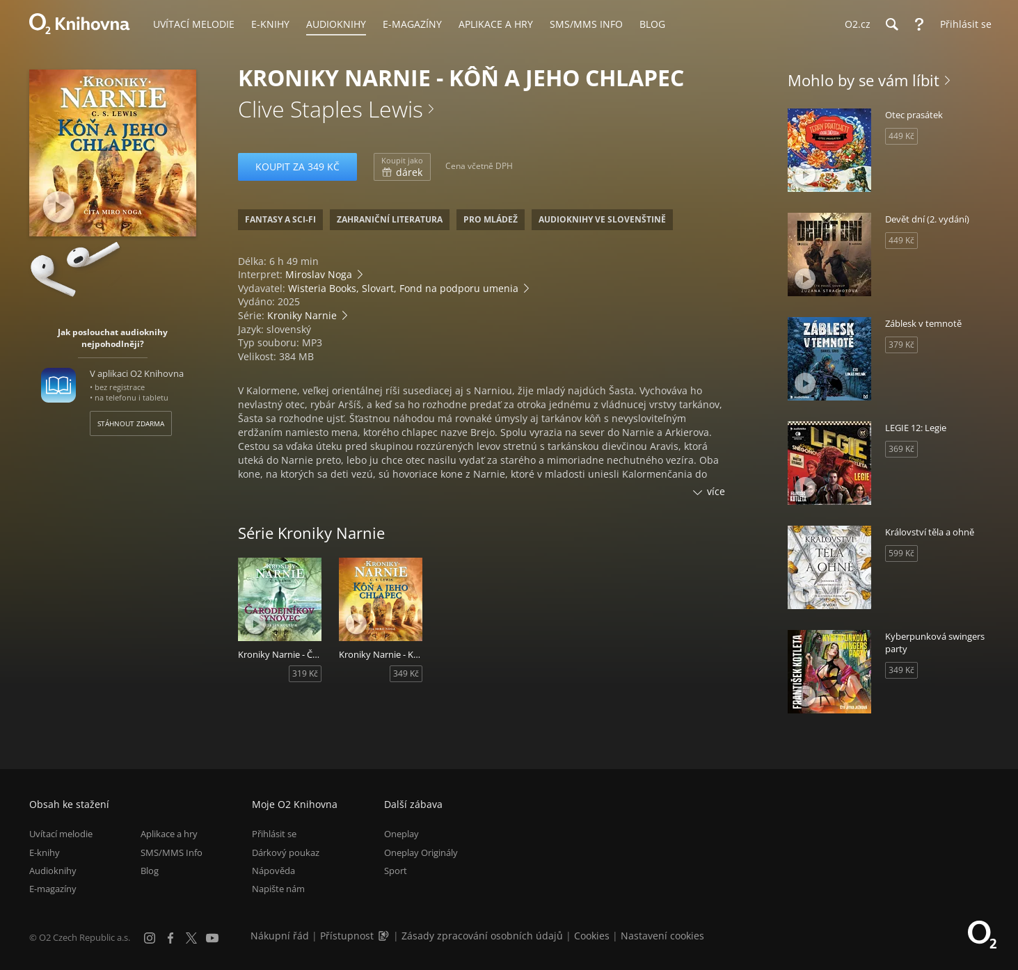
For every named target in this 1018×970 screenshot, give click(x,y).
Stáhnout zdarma (130, 423)
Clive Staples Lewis (330, 109)
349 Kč (406, 673)
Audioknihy (53, 870)
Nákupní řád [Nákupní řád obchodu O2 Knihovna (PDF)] (279, 935)
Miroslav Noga (318, 274)
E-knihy (44, 852)
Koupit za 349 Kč (297, 166)
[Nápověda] (919, 24)
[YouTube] (212, 938)
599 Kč (901, 553)
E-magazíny (53, 888)
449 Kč (901, 136)
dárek (402, 167)
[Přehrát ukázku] (59, 207)
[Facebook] (170, 938)
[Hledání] (891, 24)
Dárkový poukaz (285, 852)
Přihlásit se (274, 833)
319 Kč (305, 673)
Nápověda (273, 870)
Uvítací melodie (61, 833)
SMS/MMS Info (171, 852)
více (716, 491)
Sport (395, 870)
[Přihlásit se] (962, 24)
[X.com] (191, 938)
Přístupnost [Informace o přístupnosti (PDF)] (347, 935)
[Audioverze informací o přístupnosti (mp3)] (384, 935)
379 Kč (901, 344)
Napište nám (278, 888)
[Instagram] (149, 938)
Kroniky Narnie (302, 315)
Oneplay (401, 833)
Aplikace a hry (169, 833)
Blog (150, 870)
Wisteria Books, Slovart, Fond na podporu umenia (403, 288)
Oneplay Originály (421, 852)
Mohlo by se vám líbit (863, 80)
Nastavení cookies (662, 935)
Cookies (592, 935)
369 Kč (901, 449)
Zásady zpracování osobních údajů (482, 935)
